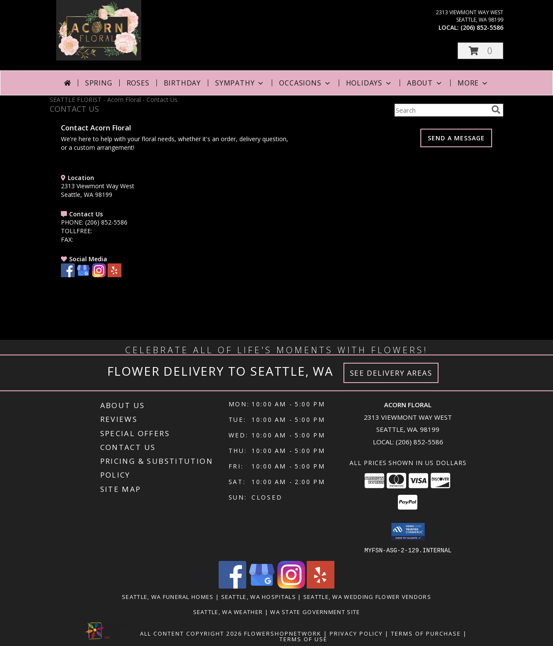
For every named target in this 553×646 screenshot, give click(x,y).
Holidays (369, 83)
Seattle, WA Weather (228, 611)
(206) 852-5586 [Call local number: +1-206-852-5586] (482, 27)
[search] (496, 109)
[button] (480, 50)
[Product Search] (441, 110)
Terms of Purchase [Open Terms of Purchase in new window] (426, 633)
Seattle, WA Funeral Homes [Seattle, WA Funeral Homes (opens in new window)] (168, 596)
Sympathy (240, 83)
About (425, 83)
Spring (98, 83)
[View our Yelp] (114, 275)
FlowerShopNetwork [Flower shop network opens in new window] (282, 633)
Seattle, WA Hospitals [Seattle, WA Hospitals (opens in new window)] (258, 596)
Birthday (182, 83)
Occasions (305, 83)
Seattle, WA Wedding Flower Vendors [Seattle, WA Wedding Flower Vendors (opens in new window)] (367, 596)
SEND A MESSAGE (456, 138)
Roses (138, 83)
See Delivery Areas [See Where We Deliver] (391, 373)
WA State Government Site (315, 611)
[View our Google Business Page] (83, 275)
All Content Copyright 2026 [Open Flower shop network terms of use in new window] (191, 633)
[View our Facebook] (68, 275)
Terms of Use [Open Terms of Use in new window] (303, 639)
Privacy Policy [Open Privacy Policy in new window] (356, 633)
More (473, 83)
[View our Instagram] (99, 275)
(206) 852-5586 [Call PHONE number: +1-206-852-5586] (106, 222)
